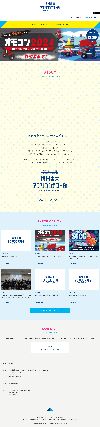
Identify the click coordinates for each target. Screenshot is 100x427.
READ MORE (5, 263)
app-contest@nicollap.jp (50, 349)
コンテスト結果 (93, 17)
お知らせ (78, 17)
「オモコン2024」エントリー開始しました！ (53, 25)
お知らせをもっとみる (49, 310)
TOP (71, 17)
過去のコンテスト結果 (48, 200)
